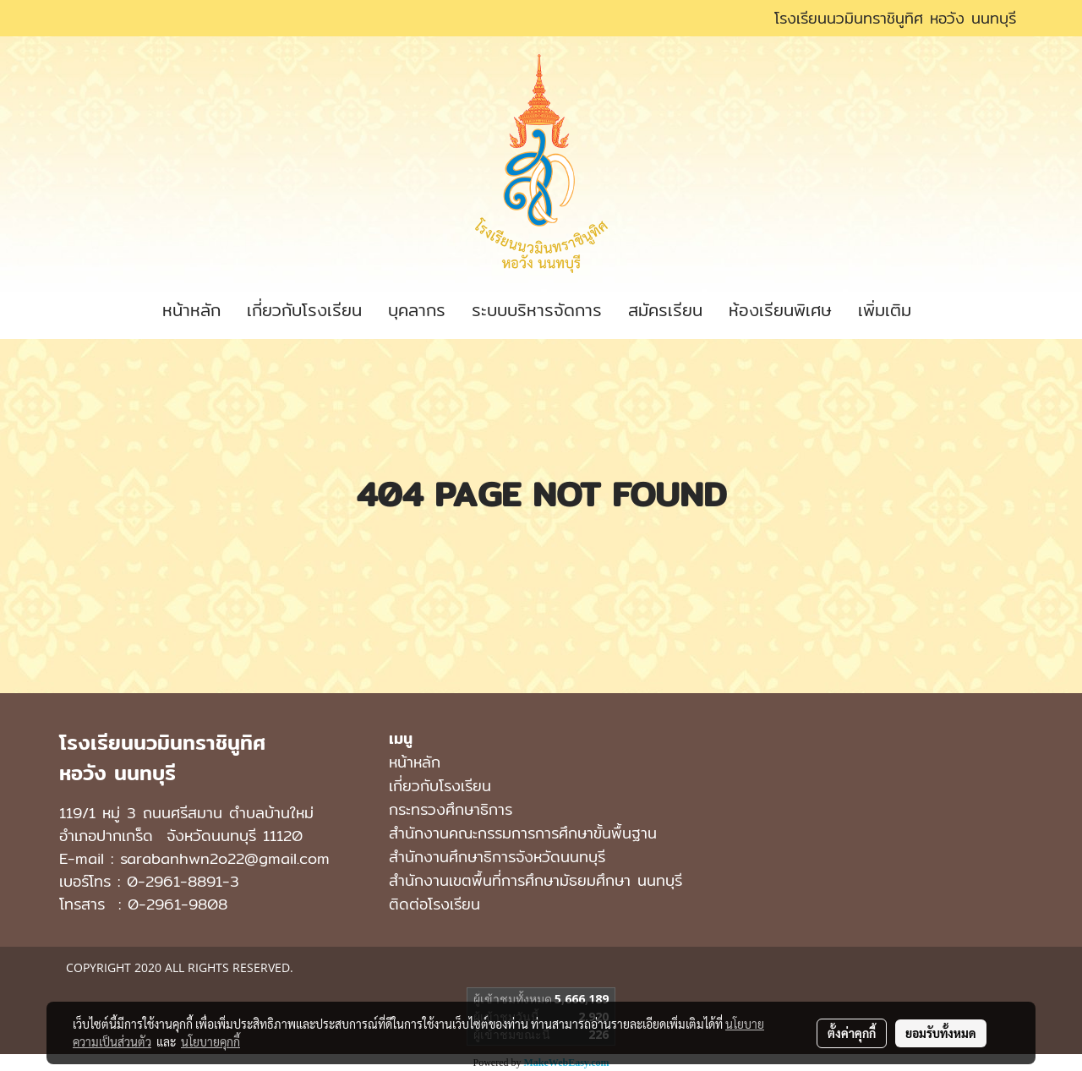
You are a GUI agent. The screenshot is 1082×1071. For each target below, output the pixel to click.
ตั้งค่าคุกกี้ (852, 1033)
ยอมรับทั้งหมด (940, 1033)
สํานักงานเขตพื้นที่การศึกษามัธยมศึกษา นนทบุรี (535, 880)
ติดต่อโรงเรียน (434, 904)
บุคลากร (416, 310)
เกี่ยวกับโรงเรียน (304, 310)
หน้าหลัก (191, 310)
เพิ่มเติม (884, 310)
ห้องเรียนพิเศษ (780, 310)
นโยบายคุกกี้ (210, 1041)
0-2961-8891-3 (183, 881)
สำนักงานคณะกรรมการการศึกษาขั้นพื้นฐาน (523, 833)
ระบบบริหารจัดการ (537, 310)
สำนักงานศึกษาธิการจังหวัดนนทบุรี (497, 856)
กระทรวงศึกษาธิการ (450, 809)
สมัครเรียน (665, 310)
